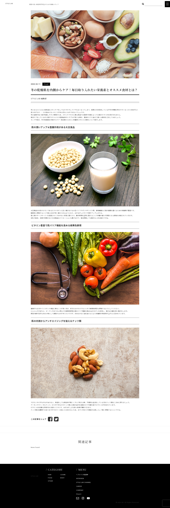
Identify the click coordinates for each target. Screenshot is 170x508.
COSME (63, 475)
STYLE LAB (9, 3)
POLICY (78, 494)
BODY (62, 478)
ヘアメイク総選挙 (82, 475)
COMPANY (79, 490)
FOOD (50, 478)
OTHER (50, 481)
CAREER (79, 486)
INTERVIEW (80, 478)
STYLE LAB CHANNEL (83, 482)
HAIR (49, 475)
